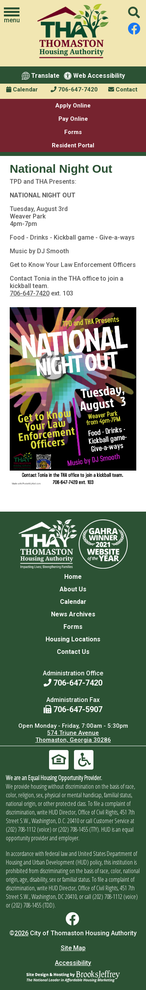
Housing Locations (73, 639)
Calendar (22, 89)
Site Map (73, 948)
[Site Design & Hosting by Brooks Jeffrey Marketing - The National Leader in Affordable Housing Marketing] (73, 976)
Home (73, 576)
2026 (21, 933)
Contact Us (73, 651)
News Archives (73, 614)
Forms (73, 132)
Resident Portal (73, 145)
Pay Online (73, 118)
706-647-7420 (74, 89)
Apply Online (73, 105)
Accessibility (73, 963)
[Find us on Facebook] (134, 28)
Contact (122, 89)
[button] (11, 15)
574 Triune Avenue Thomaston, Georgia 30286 (73, 736)
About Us (73, 589)
